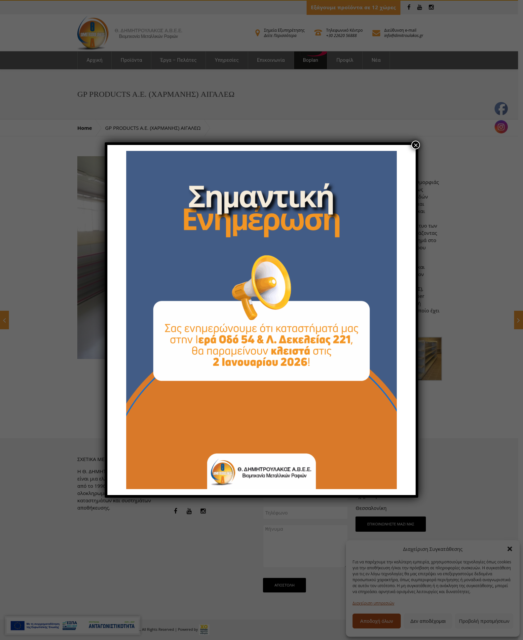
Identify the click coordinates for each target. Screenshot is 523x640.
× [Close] (415, 145)
